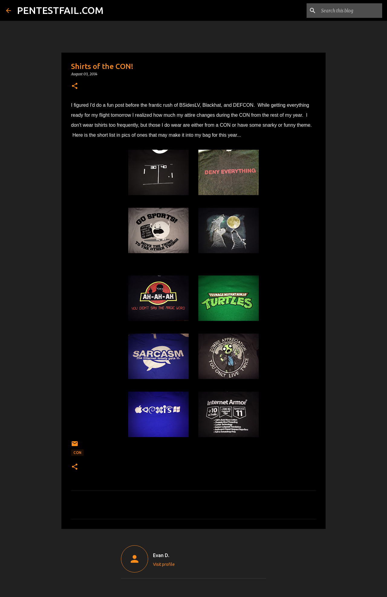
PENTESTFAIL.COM (60, 10)
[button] (74, 86)
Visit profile (164, 564)
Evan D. (161, 555)
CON (77, 453)
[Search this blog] (350, 10)
